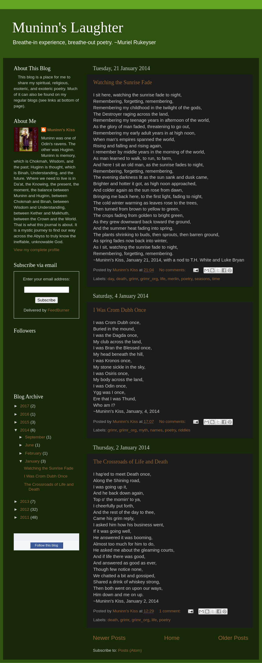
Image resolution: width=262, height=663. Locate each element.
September (35, 437)
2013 (25, 501)
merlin (173, 278)
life (162, 278)
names (156, 430)
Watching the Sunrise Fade (122, 82)
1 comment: (170, 611)
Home (171, 638)
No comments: (173, 270)
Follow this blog (46, 545)
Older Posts (233, 638)
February (34, 453)
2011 (25, 517)
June (30, 445)
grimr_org (149, 278)
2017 (25, 406)
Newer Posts (109, 638)
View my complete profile (36, 249)
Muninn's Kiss (61, 130)
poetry (187, 278)
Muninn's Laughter (67, 27)
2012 (25, 509)
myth (143, 430)
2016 (25, 414)
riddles (184, 430)
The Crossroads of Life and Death (130, 462)
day (111, 278)
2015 (25, 422)
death (121, 278)
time (216, 278)
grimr (133, 278)
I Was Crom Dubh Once (119, 310)
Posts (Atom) (130, 650)
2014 (25, 430)
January (33, 461)
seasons (202, 278)
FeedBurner (58, 310)
